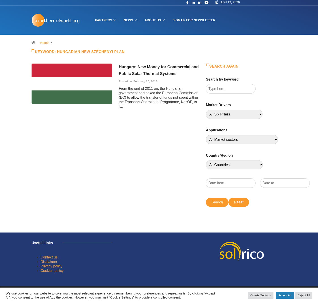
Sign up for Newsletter (194, 20)
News (128, 20)
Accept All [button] (284, 295)
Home (44, 43)
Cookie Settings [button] (260, 295)
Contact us (49, 257)
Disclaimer (49, 262)
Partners (103, 20)
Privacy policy (51, 266)
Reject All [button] (304, 295)
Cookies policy (52, 271)
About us (153, 20)
